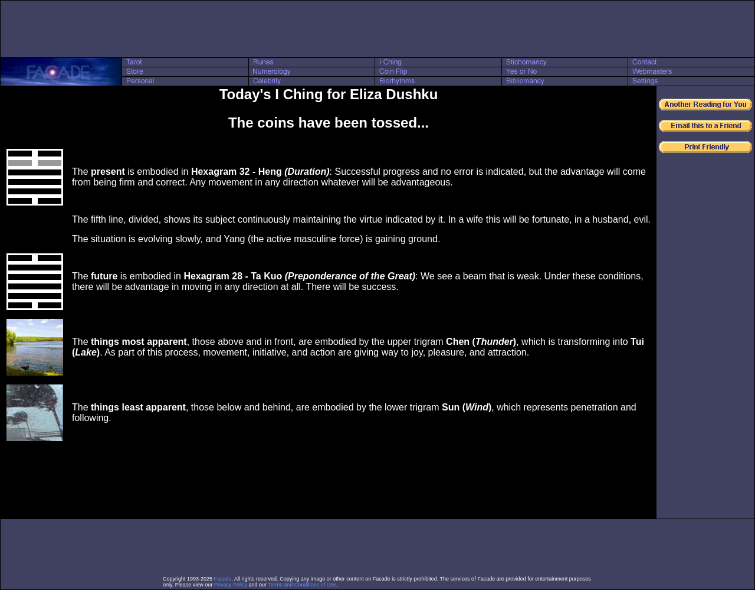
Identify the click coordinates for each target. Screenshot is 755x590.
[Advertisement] (377, 29)
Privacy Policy (230, 585)
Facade (223, 579)
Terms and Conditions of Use (302, 585)
